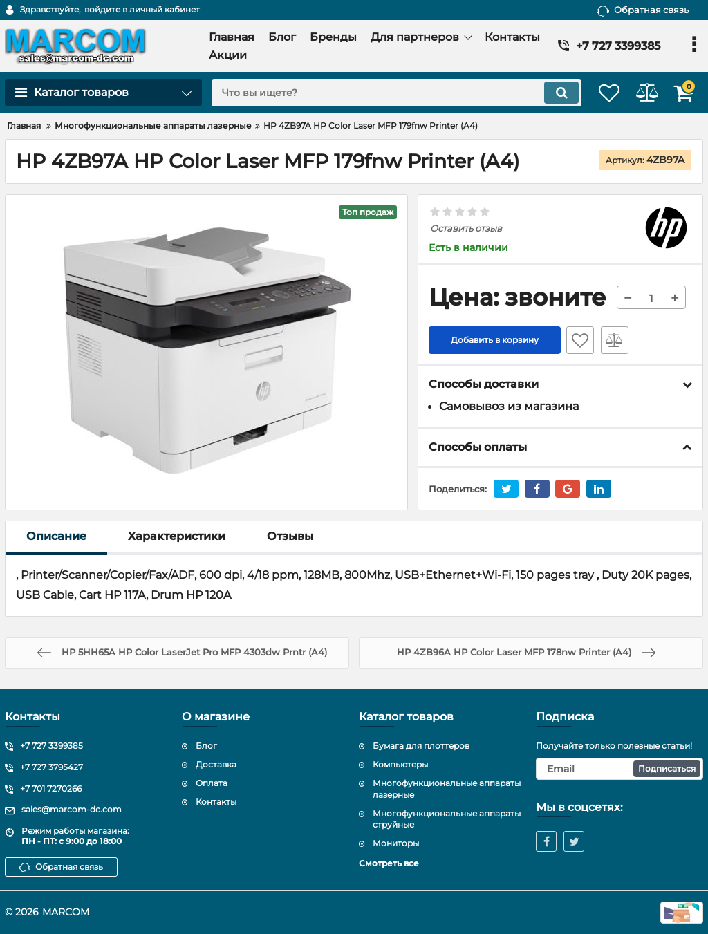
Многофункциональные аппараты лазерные (447, 789)
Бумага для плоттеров (421, 745)
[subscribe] (619, 769)
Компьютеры (400, 764)
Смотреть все (389, 863)
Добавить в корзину (494, 341)
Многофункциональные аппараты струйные (447, 819)
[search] (380, 92)
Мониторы (396, 843)
